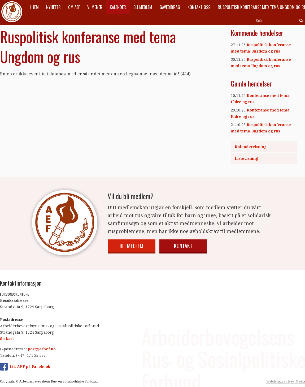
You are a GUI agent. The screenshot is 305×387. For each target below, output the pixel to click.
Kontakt (183, 246)
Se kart (7, 339)
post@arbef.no (42, 349)
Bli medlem (131, 246)
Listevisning (246, 158)
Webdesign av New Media (285, 381)
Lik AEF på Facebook (30, 366)
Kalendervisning (251, 147)
